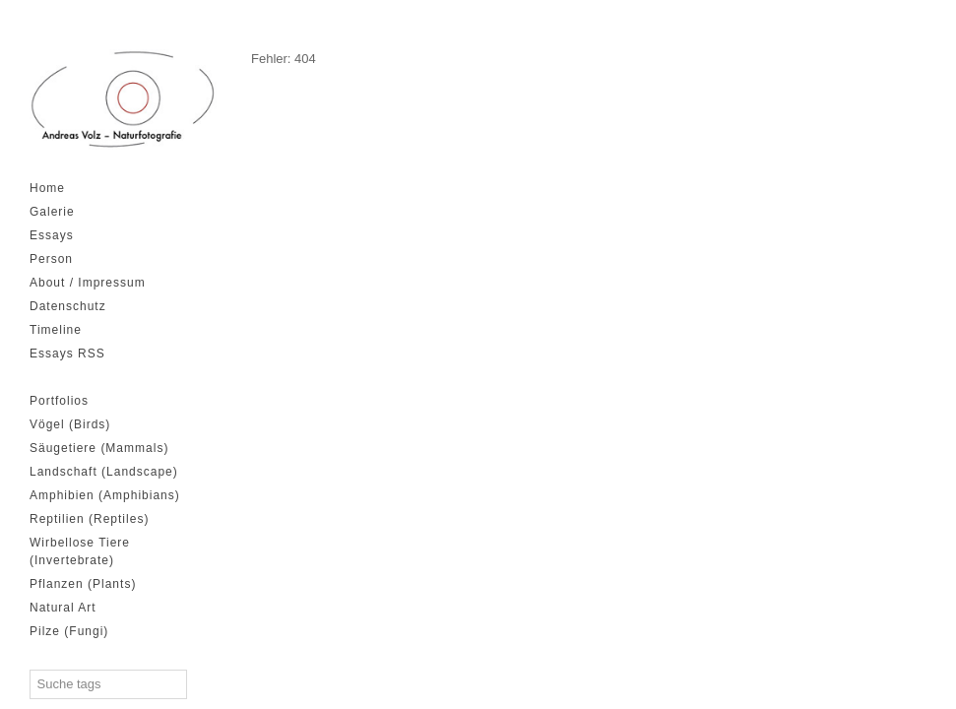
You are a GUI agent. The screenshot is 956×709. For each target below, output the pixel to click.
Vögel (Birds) (70, 424)
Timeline (56, 330)
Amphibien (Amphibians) (105, 495)
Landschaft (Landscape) (104, 472)
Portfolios (59, 401)
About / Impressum (88, 283)
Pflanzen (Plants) (83, 584)
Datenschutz (68, 306)
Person (51, 259)
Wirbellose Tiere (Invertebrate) (80, 551)
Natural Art (63, 607)
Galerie (52, 212)
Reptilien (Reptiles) (89, 519)
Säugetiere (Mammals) (99, 448)
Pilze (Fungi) (69, 631)
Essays (52, 235)
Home (47, 188)
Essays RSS (67, 353)
